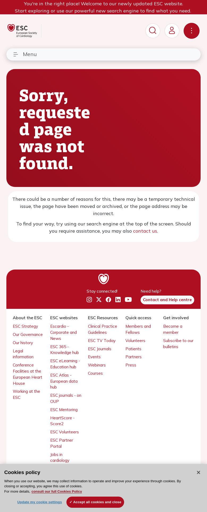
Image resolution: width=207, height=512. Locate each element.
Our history (23, 342)
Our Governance (28, 334)
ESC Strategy (25, 326)
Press (130, 365)
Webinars (97, 365)
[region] (103, 488)
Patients (133, 348)
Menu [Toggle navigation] (25, 54)
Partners (133, 356)
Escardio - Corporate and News (63, 332)
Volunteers (135, 340)
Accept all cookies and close (97, 502)
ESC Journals (99, 348)
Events (94, 356)
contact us (145, 231)
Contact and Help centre (167, 299)
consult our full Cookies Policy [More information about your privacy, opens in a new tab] (57, 491)
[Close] (198, 472)
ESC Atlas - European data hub (64, 381)
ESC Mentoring (64, 409)
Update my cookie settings (39, 502)
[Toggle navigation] (192, 31)
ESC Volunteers (64, 431)
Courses (95, 373)
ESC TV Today (102, 340)
